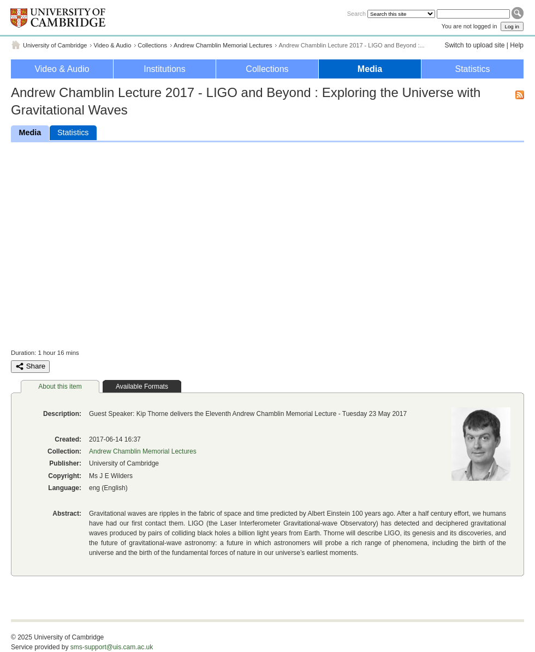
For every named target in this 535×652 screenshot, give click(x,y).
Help (517, 45)
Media (370, 69)
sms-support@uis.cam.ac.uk (111, 647)
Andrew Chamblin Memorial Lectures (223, 45)
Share (30, 366)
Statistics (472, 69)
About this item (59, 386)
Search (356, 13)
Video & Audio (112, 45)
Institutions (164, 69)
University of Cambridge (55, 45)
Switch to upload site (474, 45)
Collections (152, 45)
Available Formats (142, 386)
